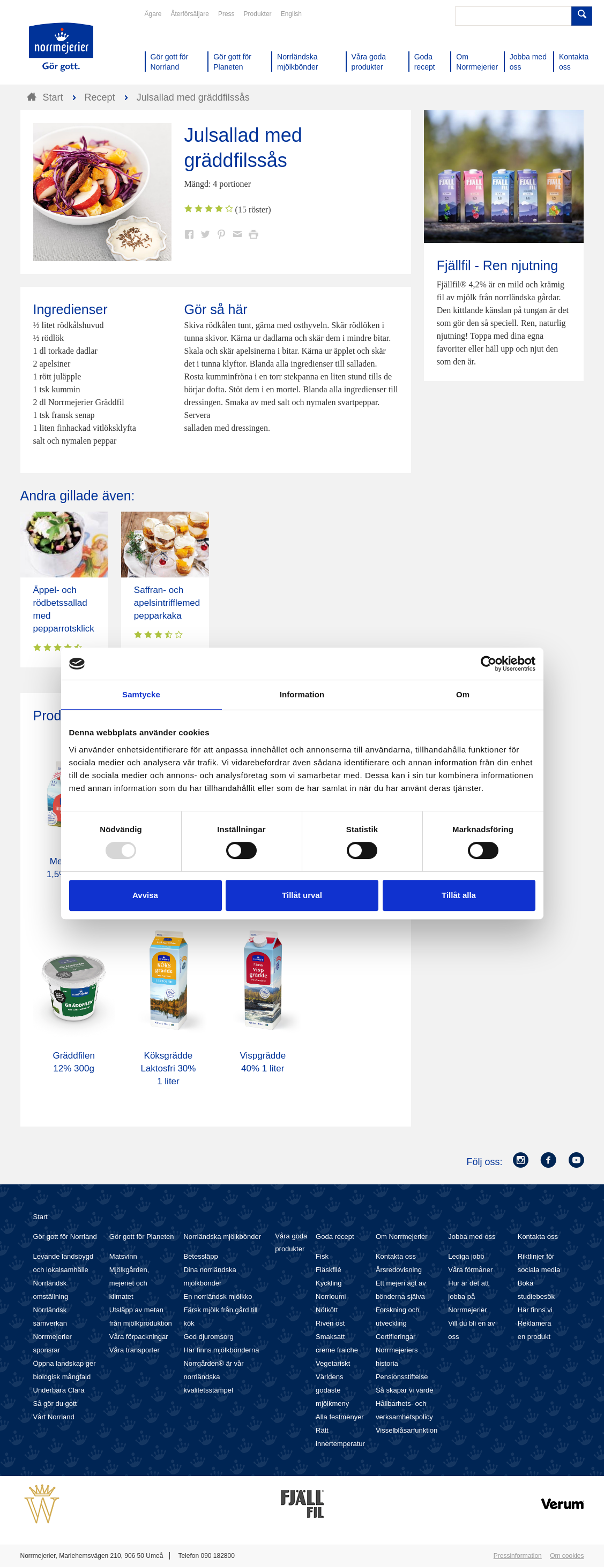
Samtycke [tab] (141, 694)
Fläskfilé (328, 1270)
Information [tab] (302, 694)
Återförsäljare (190, 14)
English (291, 14)
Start (40, 1217)
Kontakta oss (396, 1256)
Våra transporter (134, 1350)
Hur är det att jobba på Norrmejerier (468, 1296)
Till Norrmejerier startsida (61, 47)
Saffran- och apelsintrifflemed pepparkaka (167, 603)
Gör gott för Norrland (65, 1237)
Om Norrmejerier (402, 1237)
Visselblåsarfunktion (406, 1430)
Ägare (153, 14)
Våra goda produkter (291, 1242)
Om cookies (567, 1556)
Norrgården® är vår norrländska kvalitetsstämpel (213, 1376)
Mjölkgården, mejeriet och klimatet (129, 1283)
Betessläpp (200, 1256)
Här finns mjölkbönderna (221, 1350)
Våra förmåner (470, 1270)
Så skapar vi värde (405, 1390)
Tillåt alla (459, 895)
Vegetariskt (333, 1363)
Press (226, 14)
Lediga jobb (466, 1256)
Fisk (322, 1256)
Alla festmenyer (340, 1417)
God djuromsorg (208, 1337)
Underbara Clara (59, 1390)
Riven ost (330, 1323)
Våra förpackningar (138, 1337)
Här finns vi (535, 1310)
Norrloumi (331, 1296)
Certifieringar (395, 1337)
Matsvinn (123, 1256)
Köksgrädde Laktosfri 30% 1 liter (168, 1068)
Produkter (258, 14)
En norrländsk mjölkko (217, 1296)
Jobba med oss (471, 1237)
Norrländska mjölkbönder (222, 1237)
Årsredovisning (399, 1270)
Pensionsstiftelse (402, 1377)
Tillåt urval (302, 895)
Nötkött (327, 1310)
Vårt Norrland (53, 1417)
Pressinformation (518, 1556)
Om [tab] (462, 694)
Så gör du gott (55, 1403)
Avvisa (145, 895)
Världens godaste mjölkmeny (332, 1390)
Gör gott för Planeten (141, 1237)
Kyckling (328, 1283)
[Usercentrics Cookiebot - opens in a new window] (488, 664)
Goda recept (335, 1237)
